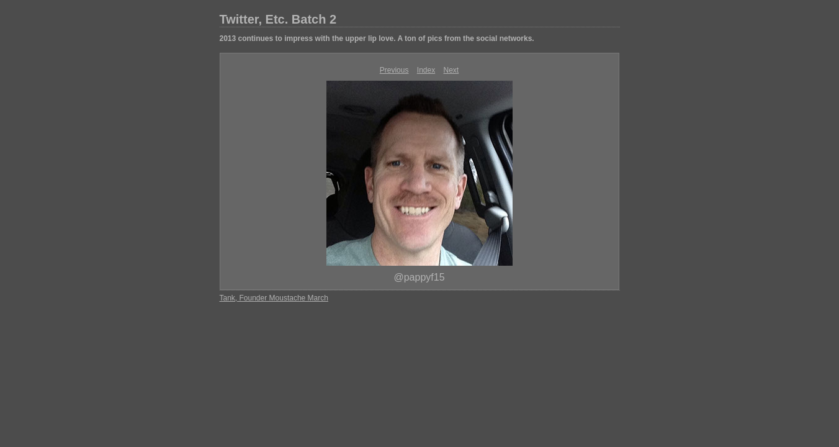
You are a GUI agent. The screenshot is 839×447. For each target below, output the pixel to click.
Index (426, 70)
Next (451, 70)
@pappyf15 (418, 277)
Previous (394, 70)
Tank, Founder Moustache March (274, 298)
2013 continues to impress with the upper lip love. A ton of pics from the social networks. (377, 38)
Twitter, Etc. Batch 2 (278, 19)
